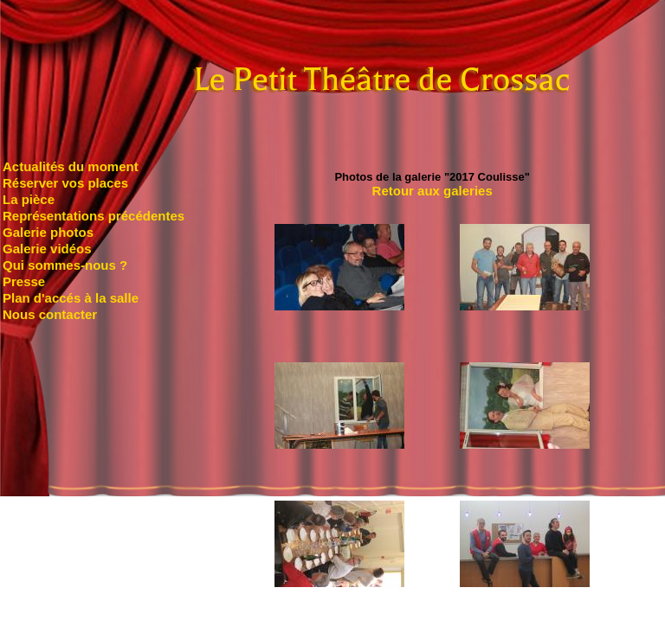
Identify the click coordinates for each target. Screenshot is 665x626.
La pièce (29, 199)
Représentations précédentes (93, 215)
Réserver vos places (65, 183)
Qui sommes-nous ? (65, 265)
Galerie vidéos (47, 248)
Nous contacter (50, 314)
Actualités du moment (71, 166)
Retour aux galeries (432, 190)
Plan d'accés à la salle (71, 298)
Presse (24, 281)
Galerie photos (48, 232)
